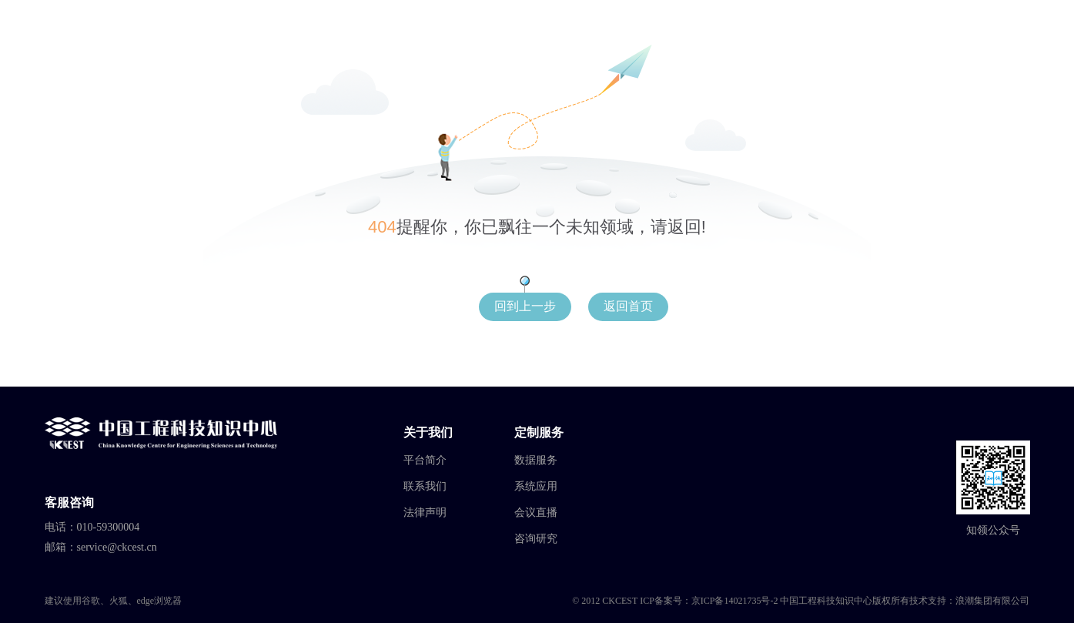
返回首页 (628, 306)
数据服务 (535, 460)
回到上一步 (525, 306)
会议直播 (535, 512)
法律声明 (425, 512)
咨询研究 (535, 538)
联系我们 (425, 486)
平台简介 (425, 460)
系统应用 (535, 486)
